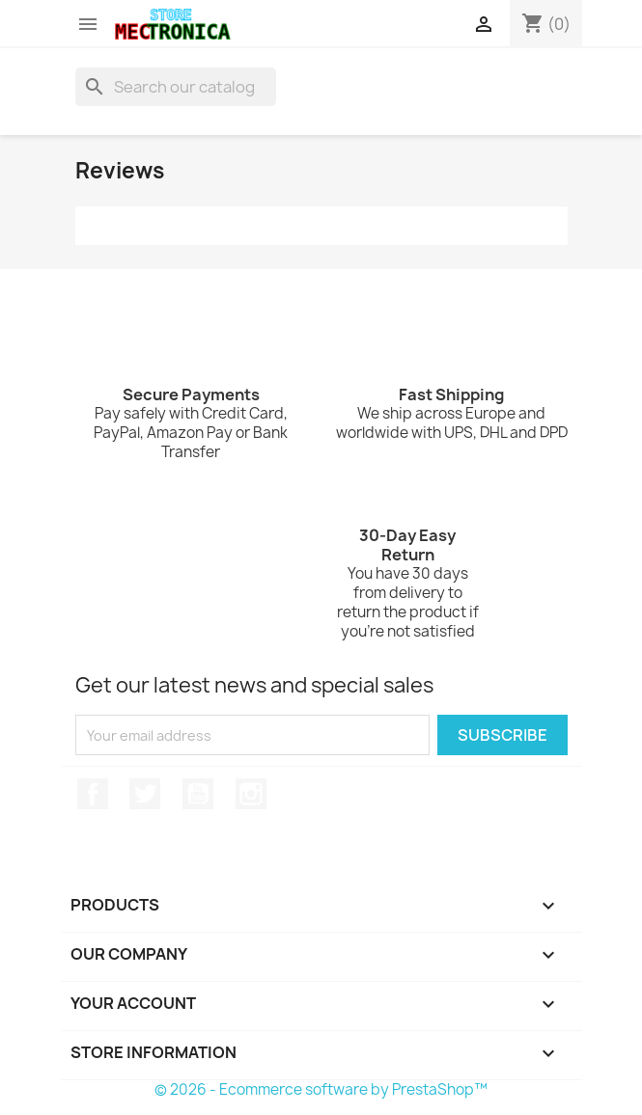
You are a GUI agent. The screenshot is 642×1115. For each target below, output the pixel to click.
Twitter (144, 793)
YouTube (197, 793)
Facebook (92, 793)
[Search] (175, 87)
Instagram (251, 793)
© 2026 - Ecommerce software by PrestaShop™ (321, 1089)
